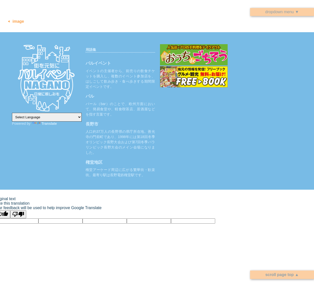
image (18, 21)
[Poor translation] (18, 214)
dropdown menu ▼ (282, 12)
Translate (44, 124)
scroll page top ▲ (282, 275)
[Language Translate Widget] (47, 117)
